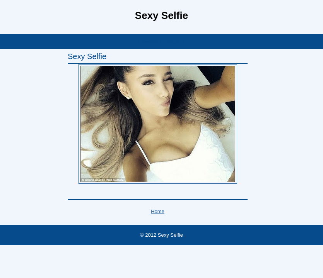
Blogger (174, 41)
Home (157, 211)
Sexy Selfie (161, 15)
